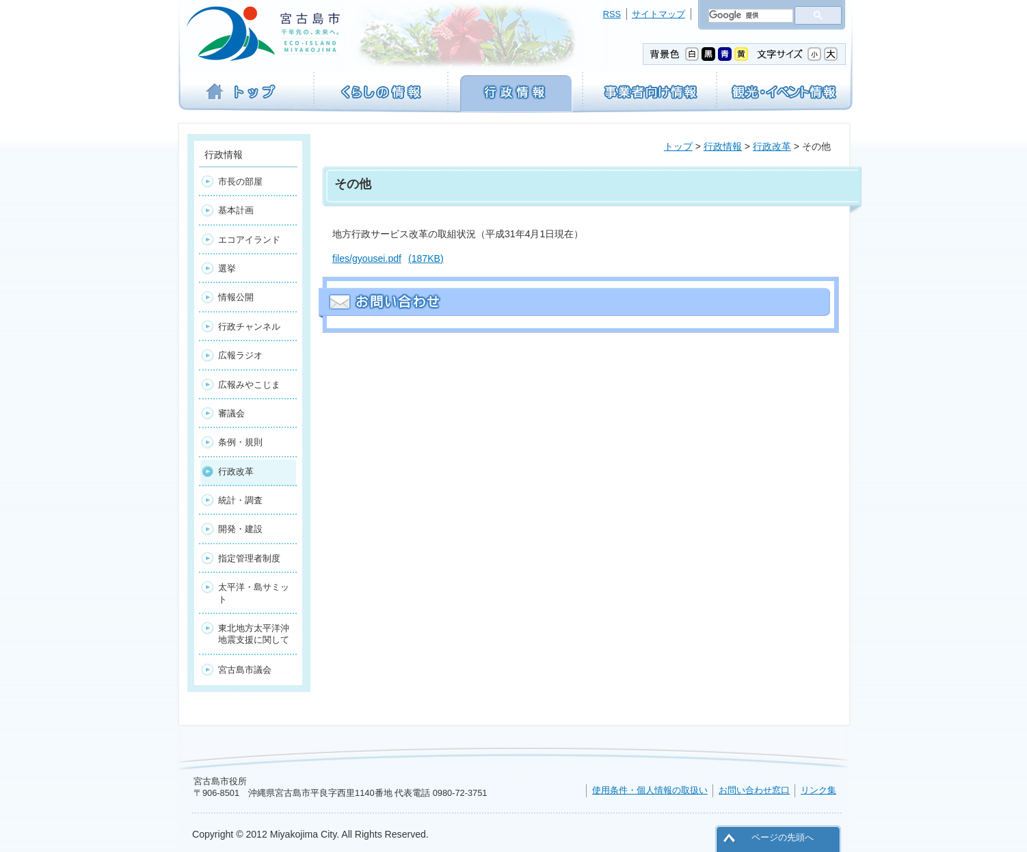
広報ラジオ (240, 355)
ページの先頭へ (782, 837)
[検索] (749, 16)
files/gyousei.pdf (388, 258)
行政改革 (772, 146)
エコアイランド (249, 240)
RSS (612, 14)
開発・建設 (240, 529)
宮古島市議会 (244, 670)
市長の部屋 (240, 181)
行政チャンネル (249, 326)
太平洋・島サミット (253, 593)
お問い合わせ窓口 (754, 790)
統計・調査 (240, 500)
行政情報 (723, 146)
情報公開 (236, 297)
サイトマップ (658, 14)
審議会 (231, 413)
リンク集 (818, 790)
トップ (678, 146)
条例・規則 (240, 442)
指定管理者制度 (249, 558)
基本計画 (236, 210)
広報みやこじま (249, 385)
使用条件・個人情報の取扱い (650, 790)
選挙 (227, 268)
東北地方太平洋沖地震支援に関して (253, 634)
